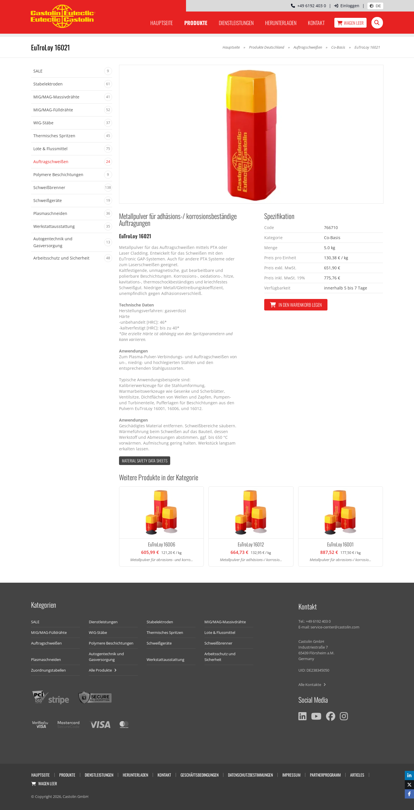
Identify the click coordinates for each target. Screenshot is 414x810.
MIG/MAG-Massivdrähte (225, 621)
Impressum (291, 775)
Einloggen (346, 5)
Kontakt (316, 22)
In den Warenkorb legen (296, 304)
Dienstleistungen (236, 22)
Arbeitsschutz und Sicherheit (219, 656)
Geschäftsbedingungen (199, 775)
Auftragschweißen (308, 47)
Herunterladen (280, 22)
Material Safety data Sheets (144, 461)
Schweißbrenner (218, 643)
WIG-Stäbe (98, 632)
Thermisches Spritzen (165, 632)
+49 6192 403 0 (308, 5)
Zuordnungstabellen (48, 670)
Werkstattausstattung (165, 659)
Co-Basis (338, 47)
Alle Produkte (102, 670)
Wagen (350, 23)
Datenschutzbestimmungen (250, 775)
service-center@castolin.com (334, 627)
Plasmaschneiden (46, 659)
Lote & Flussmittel (219, 632)
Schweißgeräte (159, 643)
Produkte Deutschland (266, 47)
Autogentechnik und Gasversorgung (106, 656)
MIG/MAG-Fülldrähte (49, 632)
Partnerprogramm (325, 775)
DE (375, 6)
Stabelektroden (160, 621)
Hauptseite (161, 22)
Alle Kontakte (312, 684)
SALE (35, 621)
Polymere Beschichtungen (111, 643)
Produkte (195, 22)
